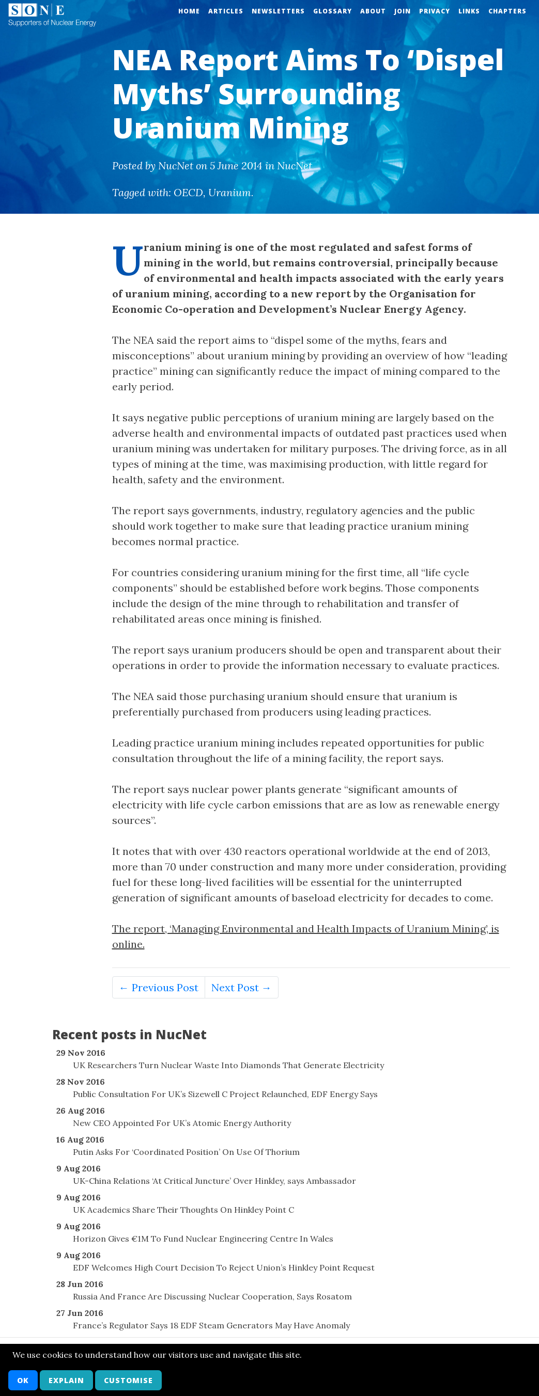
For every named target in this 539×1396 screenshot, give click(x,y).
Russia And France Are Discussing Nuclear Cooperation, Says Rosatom (212, 1296)
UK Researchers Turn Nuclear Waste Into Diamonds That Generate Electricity (228, 1065)
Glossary (332, 11)
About (373, 11)
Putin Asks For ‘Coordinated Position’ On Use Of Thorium (186, 1152)
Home (189, 11)
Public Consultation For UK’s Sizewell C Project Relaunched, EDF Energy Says (225, 1094)
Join (402, 11)
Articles (225, 11)
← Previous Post (158, 987)
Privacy (434, 11)
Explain (66, 1380)
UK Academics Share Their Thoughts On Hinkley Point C (183, 1209)
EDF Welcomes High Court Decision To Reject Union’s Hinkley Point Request (224, 1267)
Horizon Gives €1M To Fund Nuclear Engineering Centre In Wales (203, 1238)
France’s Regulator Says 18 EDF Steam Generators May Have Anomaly (211, 1325)
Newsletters (278, 11)
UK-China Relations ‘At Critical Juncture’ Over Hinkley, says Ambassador (214, 1181)
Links (469, 11)
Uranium (229, 192)
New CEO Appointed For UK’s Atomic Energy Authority (182, 1123)
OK (23, 1380)
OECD (188, 192)
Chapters (507, 11)
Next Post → (241, 987)
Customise (128, 1380)
